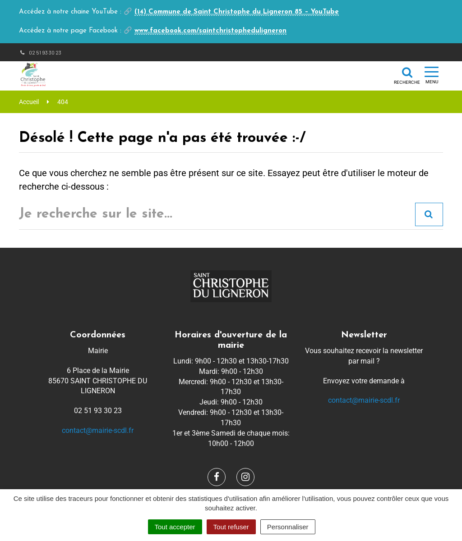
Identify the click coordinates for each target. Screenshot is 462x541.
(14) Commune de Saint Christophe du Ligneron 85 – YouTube (236, 12)
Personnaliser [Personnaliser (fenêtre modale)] (288, 527)
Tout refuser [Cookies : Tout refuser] (231, 527)
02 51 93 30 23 (40, 52)
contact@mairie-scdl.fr (98, 430)
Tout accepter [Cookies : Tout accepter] (175, 527)
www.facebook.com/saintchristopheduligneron (210, 30)
